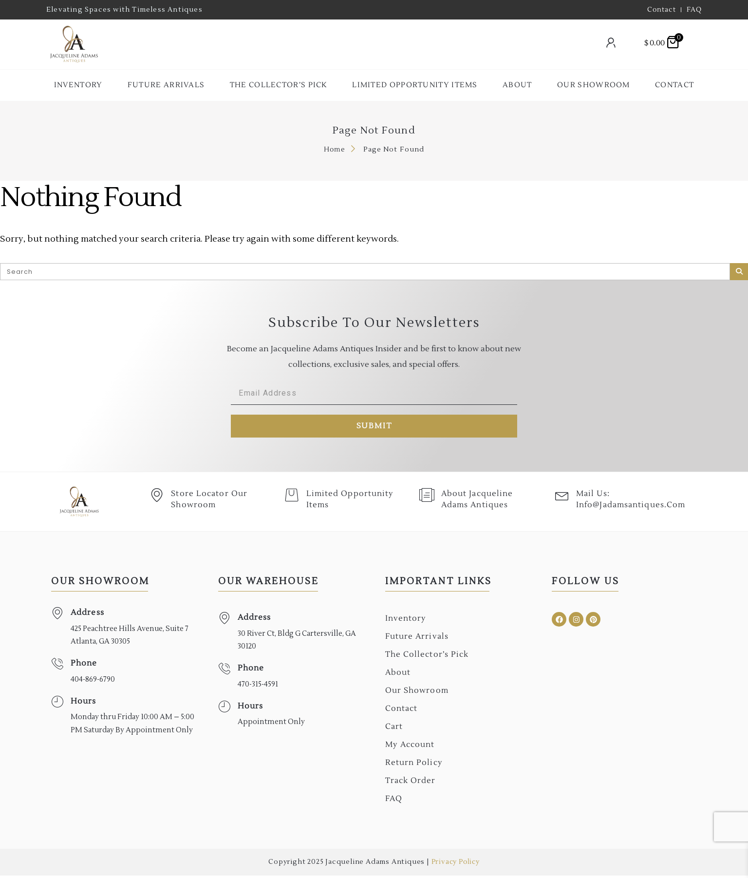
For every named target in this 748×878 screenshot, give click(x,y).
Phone (84, 665)
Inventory (78, 85)
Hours (83, 703)
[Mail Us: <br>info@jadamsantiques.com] (562, 498)
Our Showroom (593, 85)
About (517, 85)
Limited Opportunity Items (415, 85)
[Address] (57, 616)
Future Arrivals (166, 85)
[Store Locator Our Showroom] (157, 498)
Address (87, 615)
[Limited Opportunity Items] (292, 498)
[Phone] (57, 666)
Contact (674, 85)
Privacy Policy (455, 864)
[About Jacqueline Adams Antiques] (427, 498)
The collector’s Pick (278, 85)
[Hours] (57, 704)
